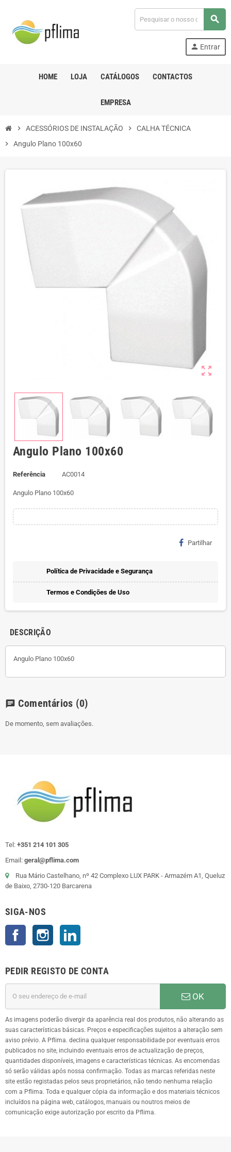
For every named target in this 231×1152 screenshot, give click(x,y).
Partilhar (195, 542)
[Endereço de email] (82, 996)
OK (193, 996)
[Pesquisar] (180, 19)
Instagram (42, 935)
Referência (29, 474)
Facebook (15, 935)
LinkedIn (70, 935)
